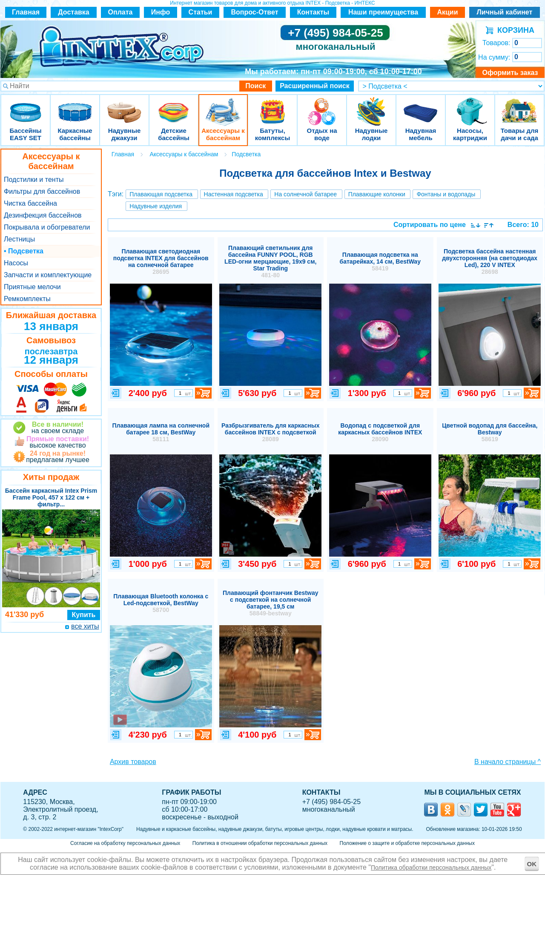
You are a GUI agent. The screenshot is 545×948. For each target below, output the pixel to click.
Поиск (255, 85)
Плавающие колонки (376, 194)
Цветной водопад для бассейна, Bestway (489, 432)
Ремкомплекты (27, 298)
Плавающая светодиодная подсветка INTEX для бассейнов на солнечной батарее (161, 261)
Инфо (160, 12)
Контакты (313, 12)
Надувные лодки (371, 106)
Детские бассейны (174, 106)
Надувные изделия (155, 206)
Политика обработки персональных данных (431, 867)
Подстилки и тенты (33, 179)
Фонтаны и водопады (445, 194)
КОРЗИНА (513, 30)
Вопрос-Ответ (254, 12)
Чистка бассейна (30, 203)
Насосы (16, 263)
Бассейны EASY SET (25, 106)
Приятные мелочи (32, 286)
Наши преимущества (383, 12)
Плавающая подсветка (160, 194)
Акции (447, 12)
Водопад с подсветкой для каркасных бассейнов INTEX (380, 432)
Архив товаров (133, 761)
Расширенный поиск (315, 85)
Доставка (73, 12)
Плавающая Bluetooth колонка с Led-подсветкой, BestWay (160, 603)
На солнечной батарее (305, 194)
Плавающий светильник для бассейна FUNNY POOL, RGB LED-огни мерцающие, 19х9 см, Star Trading (270, 261)
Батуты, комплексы (272, 106)
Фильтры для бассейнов (42, 191)
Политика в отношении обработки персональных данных (259, 843)
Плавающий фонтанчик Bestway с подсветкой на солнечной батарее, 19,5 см (270, 603)
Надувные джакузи (124, 106)
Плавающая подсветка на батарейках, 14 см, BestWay (380, 261)
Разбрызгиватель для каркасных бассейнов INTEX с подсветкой (270, 432)
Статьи (200, 12)
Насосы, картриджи (470, 106)
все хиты (85, 626)
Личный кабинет (505, 12)
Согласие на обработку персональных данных (125, 843)
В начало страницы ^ (507, 761)
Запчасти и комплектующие (48, 275)
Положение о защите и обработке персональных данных (407, 843)
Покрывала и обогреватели (47, 227)
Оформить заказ (510, 72)
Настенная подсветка (233, 194)
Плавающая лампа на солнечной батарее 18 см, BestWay (160, 432)
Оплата (120, 12)
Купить (84, 614)
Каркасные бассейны (75, 106)
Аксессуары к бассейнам (222, 106)
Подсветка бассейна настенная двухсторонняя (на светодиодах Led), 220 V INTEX (489, 261)
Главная (26, 12)
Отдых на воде (322, 106)
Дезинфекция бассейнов (43, 215)
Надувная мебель (421, 106)
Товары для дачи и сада (520, 106)
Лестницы (19, 239)
